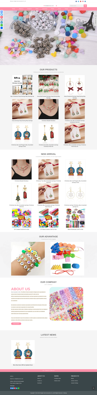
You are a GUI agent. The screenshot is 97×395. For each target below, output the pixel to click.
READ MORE (16, 323)
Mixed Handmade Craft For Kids (75, 229)
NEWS (56, 376)
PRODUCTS (75, 376)
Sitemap (65, 393)
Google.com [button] (47, 370)
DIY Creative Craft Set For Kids (21, 229)
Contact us (74, 8)
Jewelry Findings (74, 383)
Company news (57, 378)
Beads (72, 378)
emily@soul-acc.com (49, 5)
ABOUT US (41, 376)
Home (13, 8)
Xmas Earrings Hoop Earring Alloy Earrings (22, 120)
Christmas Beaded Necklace (48, 120)
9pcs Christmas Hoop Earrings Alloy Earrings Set (22, 96)
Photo (52, 8)
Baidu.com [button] (52, 370)
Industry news (57, 380)
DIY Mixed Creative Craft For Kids (48, 229)
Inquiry (66, 8)
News (37, 8)
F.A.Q (59, 8)
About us (21, 8)
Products (29, 8)
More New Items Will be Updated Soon (23, 365)
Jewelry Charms (74, 380)
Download (44, 8)
